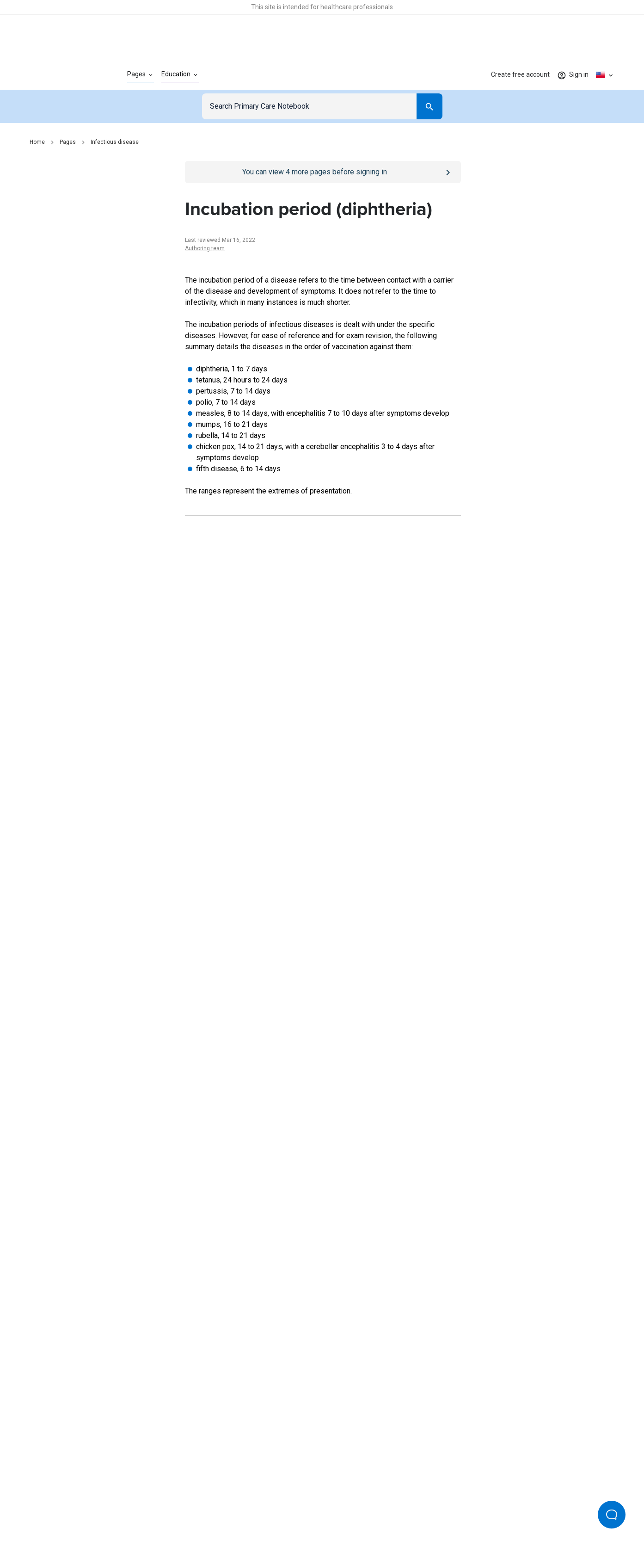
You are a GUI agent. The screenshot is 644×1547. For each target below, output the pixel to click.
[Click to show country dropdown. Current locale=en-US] (605, 75)
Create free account (520, 74)
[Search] (429, 106)
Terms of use (271, 1509)
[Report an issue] (323, 1014)
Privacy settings (420, 1509)
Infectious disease (115, 142)
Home (37, 142)
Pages (68, 142)
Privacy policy (221, 1509)
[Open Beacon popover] (612, 1515)
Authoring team (205, 248)
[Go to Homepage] (64, 75)
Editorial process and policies (344, 1509)
